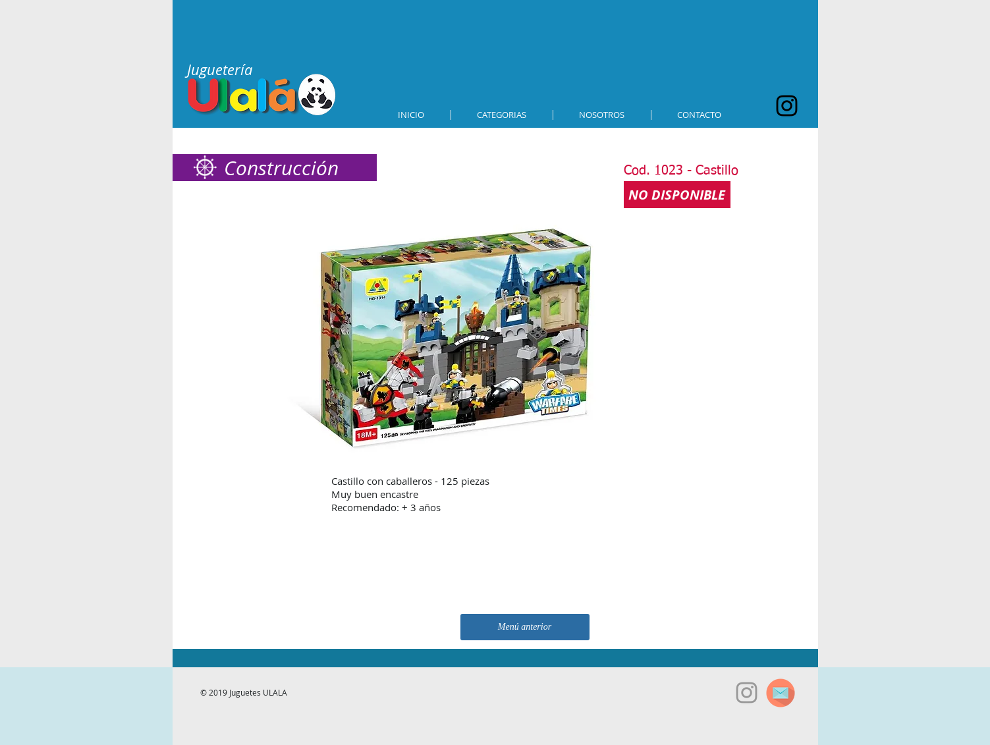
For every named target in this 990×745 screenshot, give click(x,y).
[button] (502, 115)
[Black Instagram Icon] (787, 106)
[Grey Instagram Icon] (746, 692)
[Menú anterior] (525, 627)
